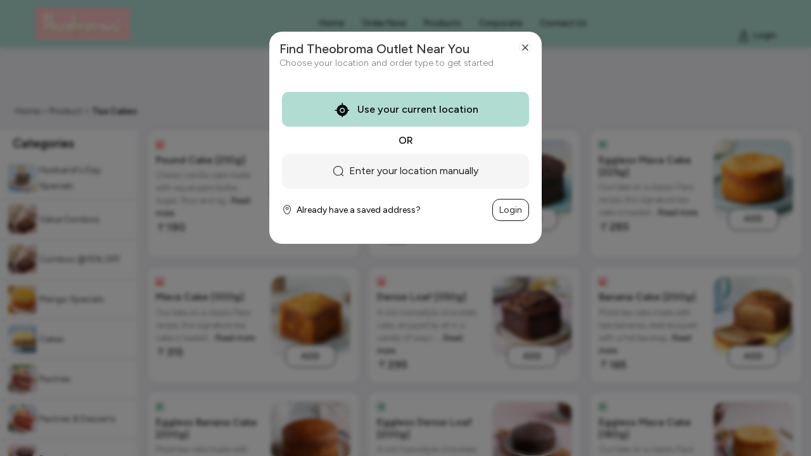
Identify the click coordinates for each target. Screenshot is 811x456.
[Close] (525, 47)
